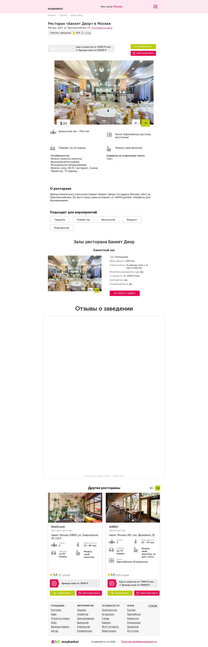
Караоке (106, 622)
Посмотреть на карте (102, 28)
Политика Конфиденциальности (139, 641)
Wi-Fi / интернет (110, 626)
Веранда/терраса (60, 626)
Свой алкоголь (109, 610)
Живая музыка (109, 631)
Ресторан (56, 610)
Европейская (134, 614)
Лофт (54, 622)
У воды (105, 618)
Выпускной (108, 219)
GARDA (113, 526)
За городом (108, 614)
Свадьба (59, 219)
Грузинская (133, 626)
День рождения (85, 618)
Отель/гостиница (60, 618)
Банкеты (52, 15)
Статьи (152, 606)
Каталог (63, 15)
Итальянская (133, 622)
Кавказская (133, 618)
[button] (136, 123)
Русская (131, 610)
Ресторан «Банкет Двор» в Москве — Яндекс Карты (104, 476)
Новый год (83, 219)
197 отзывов (64, 575)
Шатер (54, 631)
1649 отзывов (122, 575)
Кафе (54, 614)
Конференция (84, 631)
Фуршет (132, 219)
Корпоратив (61, 227)
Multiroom (58, 526)
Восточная (133, 631)
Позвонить (144, 46)
